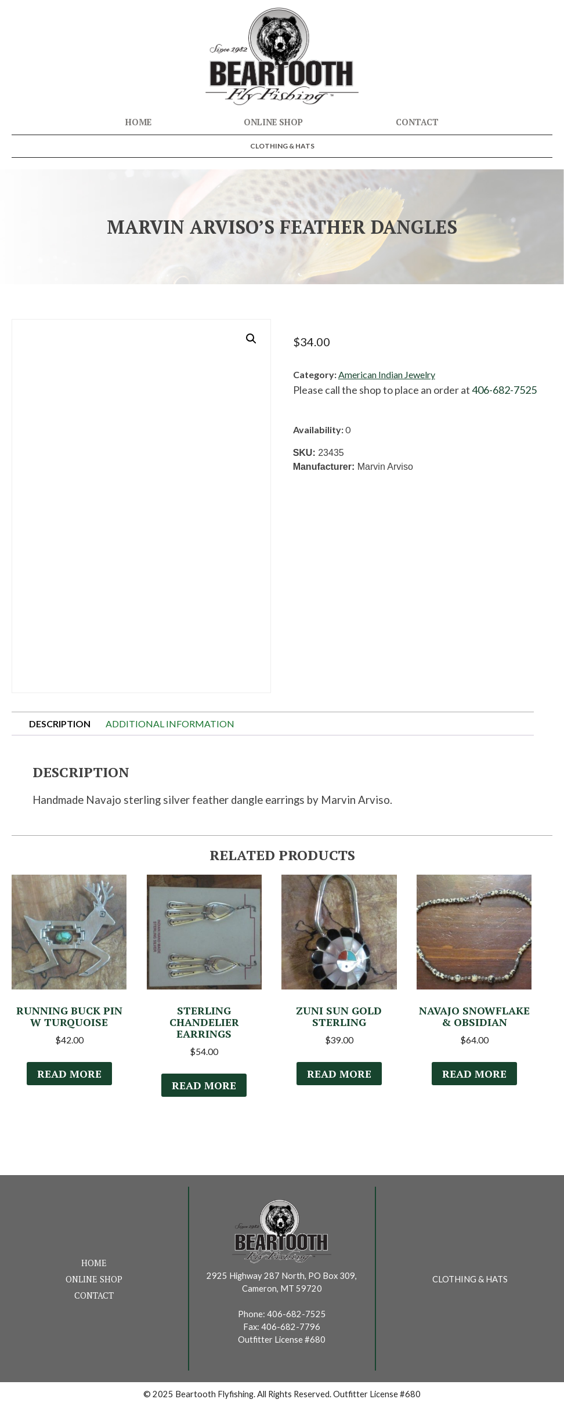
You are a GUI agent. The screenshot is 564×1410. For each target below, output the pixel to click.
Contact (417, 122)
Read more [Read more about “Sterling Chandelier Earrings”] (204, 1088)
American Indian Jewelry (386, 374)
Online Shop (273, 122)
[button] (251, 338)
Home (138, 122)
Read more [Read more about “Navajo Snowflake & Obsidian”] (474, 1076)
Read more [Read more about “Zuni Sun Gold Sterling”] (339, 1076)
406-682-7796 (290, 1330)
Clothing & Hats (282, 146)
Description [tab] (60, 723)
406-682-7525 (504, 389)
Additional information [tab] (170, 723)
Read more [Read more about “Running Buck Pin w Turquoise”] (69, 1076)
